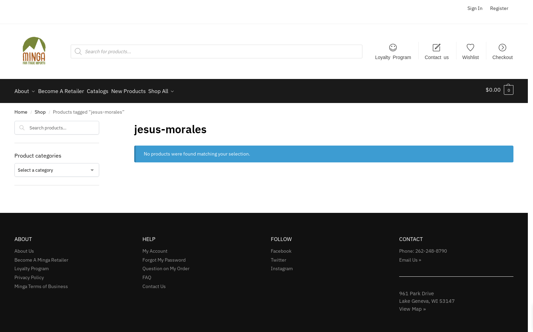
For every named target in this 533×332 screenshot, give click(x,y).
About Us (24, 248)
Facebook (281, 248)
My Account (154, 248)
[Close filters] (101, 122)
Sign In (475, 8)
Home (20, 109)
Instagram (282, 266)
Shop (40, 109)
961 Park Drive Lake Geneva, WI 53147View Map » (427, 298)
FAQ (146, 275)
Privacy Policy (29, 275)
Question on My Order (165, 266)
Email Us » (410, 257)
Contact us (437, 57)
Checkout (503, 57)
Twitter (278, 257)
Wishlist (470, 57)
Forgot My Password (164, 257)
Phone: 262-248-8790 (423, 248)
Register (499, 8)
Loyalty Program (393, 57)
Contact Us (154, 284)
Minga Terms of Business (41, 284)
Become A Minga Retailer (41, 257)
